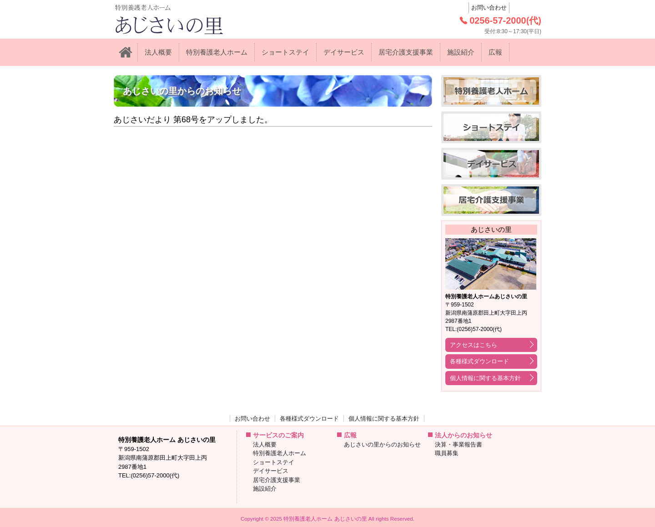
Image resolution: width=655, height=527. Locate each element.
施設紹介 (460, 52)
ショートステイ (285, 52)
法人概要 (158, 52)
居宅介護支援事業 (405, 52)
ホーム (125, 52)
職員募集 (446, 453)
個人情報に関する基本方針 (485, 378)
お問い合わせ (489, 7)
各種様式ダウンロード (479, 361)
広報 (495, 52)
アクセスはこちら (473, 344)
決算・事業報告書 (458, 444)
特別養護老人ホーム (216, 52)
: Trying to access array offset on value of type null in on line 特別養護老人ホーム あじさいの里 (188, 19)
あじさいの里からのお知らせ (382, 444)
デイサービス (343, 52)
